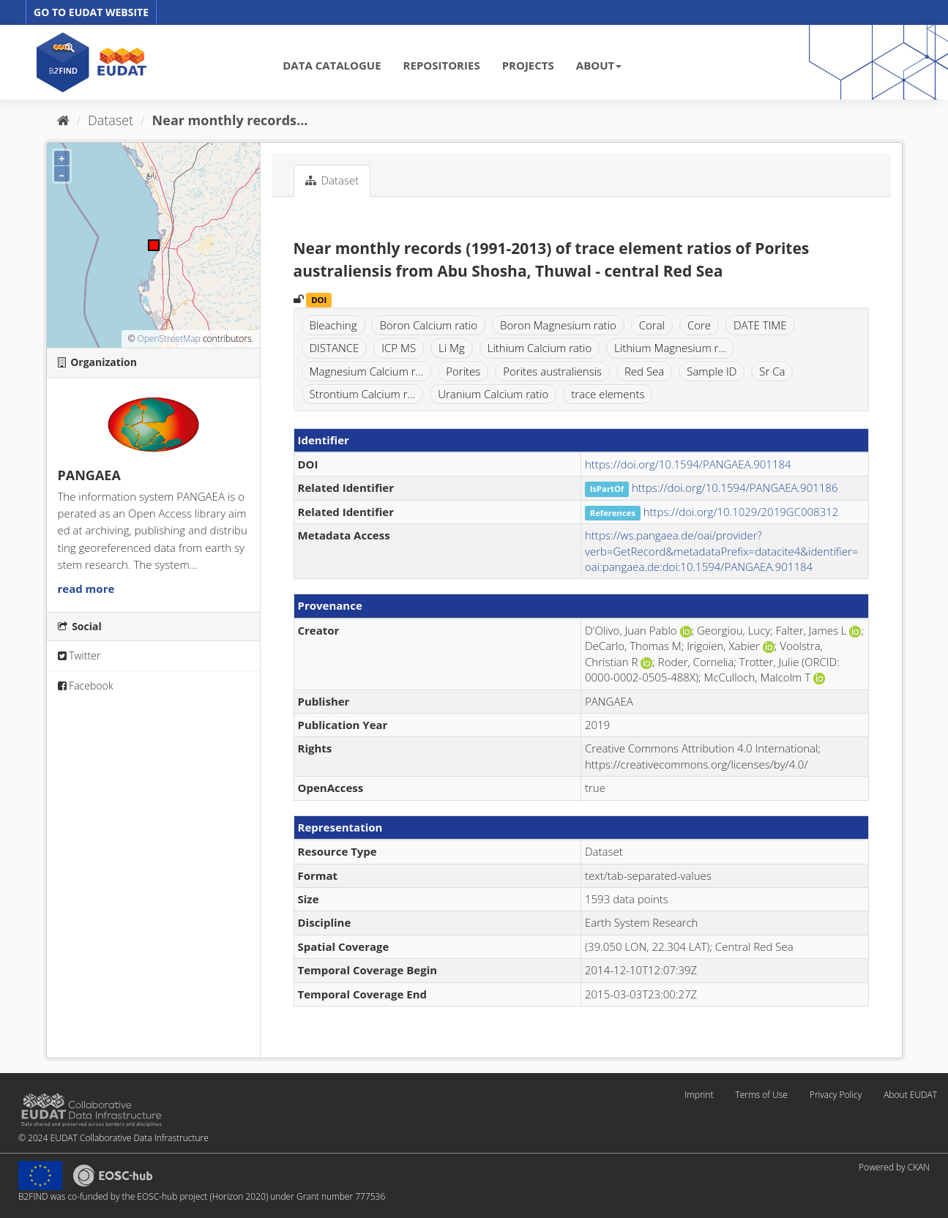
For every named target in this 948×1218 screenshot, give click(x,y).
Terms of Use (761, 1094)
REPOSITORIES (441, 65)
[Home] (63, 120)
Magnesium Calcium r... (367, 371)
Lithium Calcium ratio (540, 347)
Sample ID (711, 371)
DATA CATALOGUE (332, 65)
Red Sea (644, 371)
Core (699, 325)
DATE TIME (760, 325)
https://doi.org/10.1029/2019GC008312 (741, 511)
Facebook (85, 685)
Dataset (110, 120)
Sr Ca (772, 371)
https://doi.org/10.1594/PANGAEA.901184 (688, 464)
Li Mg (451, 347)
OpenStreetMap (168, 338)
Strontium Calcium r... (363, 393)
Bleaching (333, 325)
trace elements (607, 393)
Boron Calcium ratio (428, 325)
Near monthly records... (230, 120)
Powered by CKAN (894, 1167)
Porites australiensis (552, 371)
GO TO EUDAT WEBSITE (91, 12)
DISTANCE (334, 347)
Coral (652, 325)
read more (86, 588)
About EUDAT (910, 1094)
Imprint (698, 1094)
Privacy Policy (836, 1094)
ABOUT (599, 65)
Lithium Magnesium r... (670, 347)
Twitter (79, 655)
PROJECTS (528, 65)
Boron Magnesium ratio (558, 325)
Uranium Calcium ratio (493, 393)
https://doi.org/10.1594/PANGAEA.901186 (735, 487)
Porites (463, 371)
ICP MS (398, 347)
